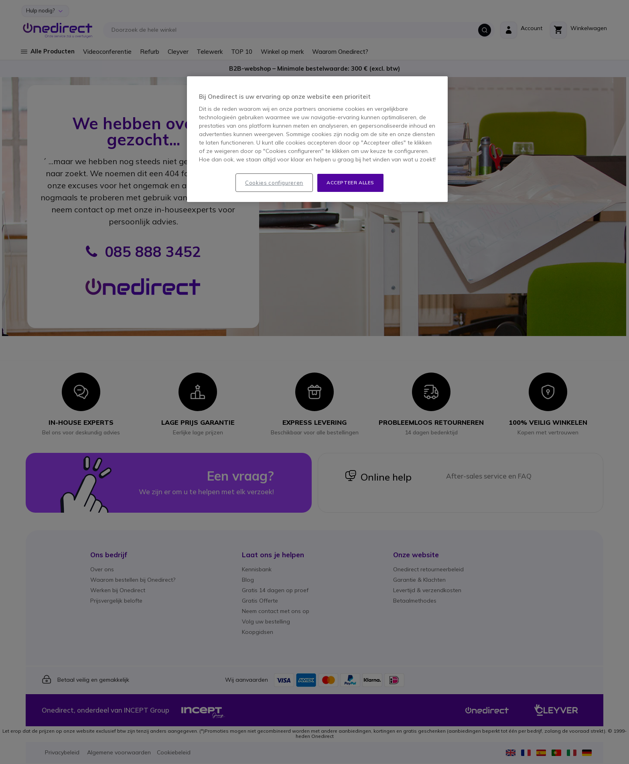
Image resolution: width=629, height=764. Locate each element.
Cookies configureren (274, 182)
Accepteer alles (350, 182)
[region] (317, 139)
